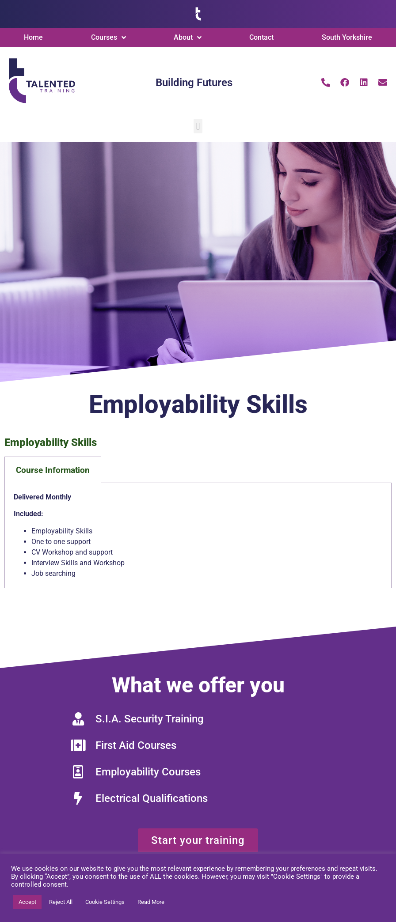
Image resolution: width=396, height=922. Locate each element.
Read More (150, 902)
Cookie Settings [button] (105, 902)
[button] (198, 126)
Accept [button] (27, 902)
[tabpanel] (198, 535)
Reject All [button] (60, 902)
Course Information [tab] (53, 470)
